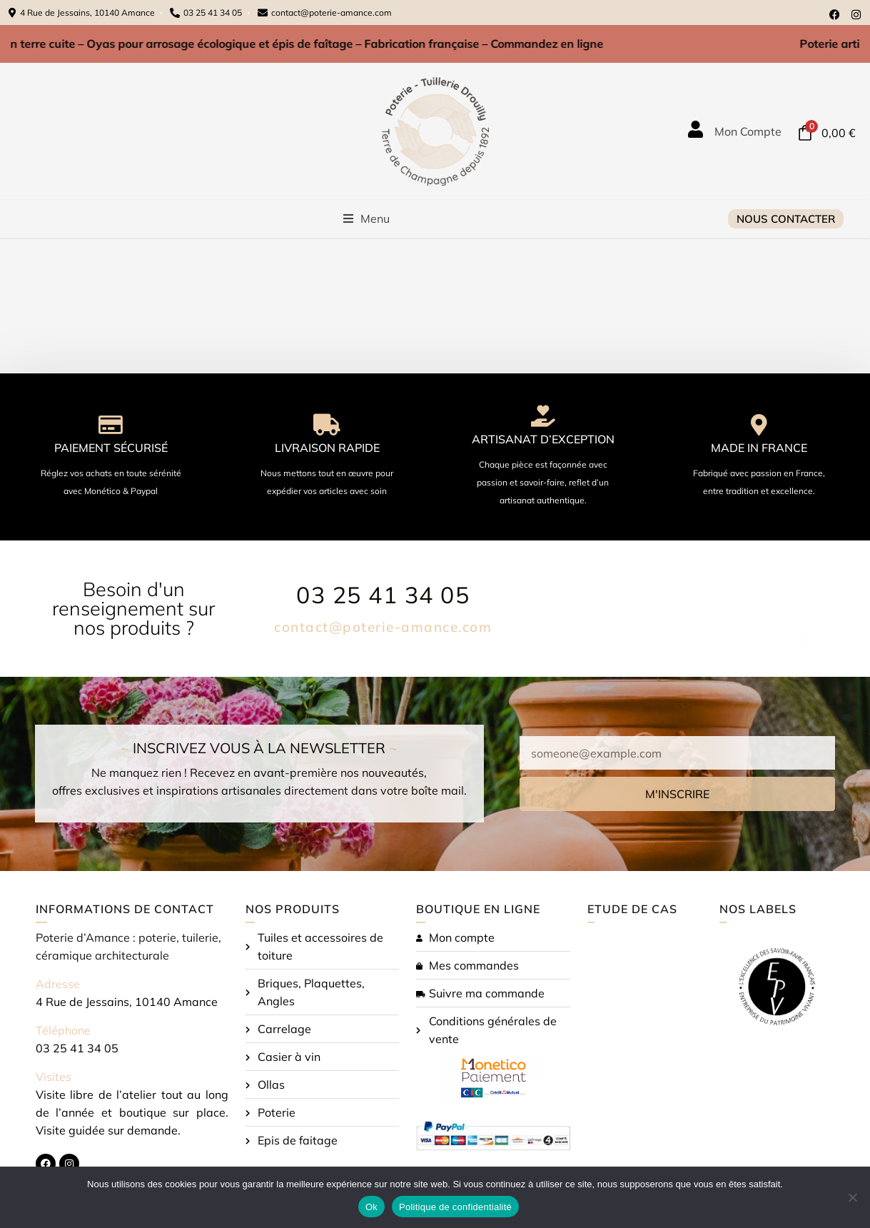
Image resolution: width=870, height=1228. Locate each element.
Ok (371, 1207)
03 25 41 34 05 (383, 594)
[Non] (852, 1197)
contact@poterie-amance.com (383, 626)
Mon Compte (748, 131)
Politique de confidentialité (455, 1207)
